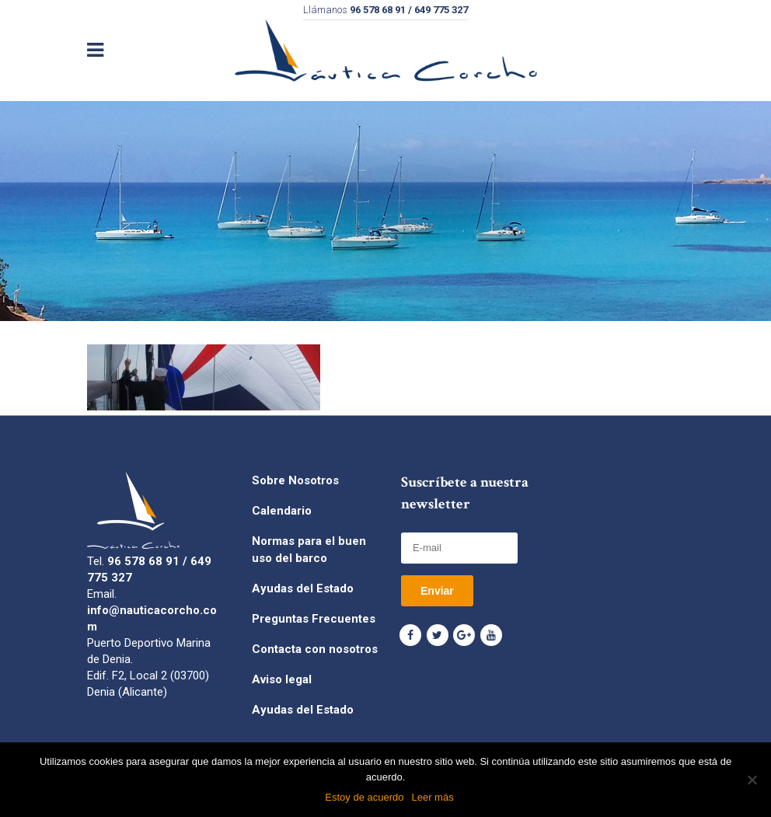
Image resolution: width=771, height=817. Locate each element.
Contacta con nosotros (315, 649)
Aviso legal (282, 679)
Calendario (282, 511)
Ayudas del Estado (303, 588)
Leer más (432, 797)
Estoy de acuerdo (364, 797)
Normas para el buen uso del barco (309, 549)
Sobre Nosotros (295, 480)
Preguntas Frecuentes (313, 619)
